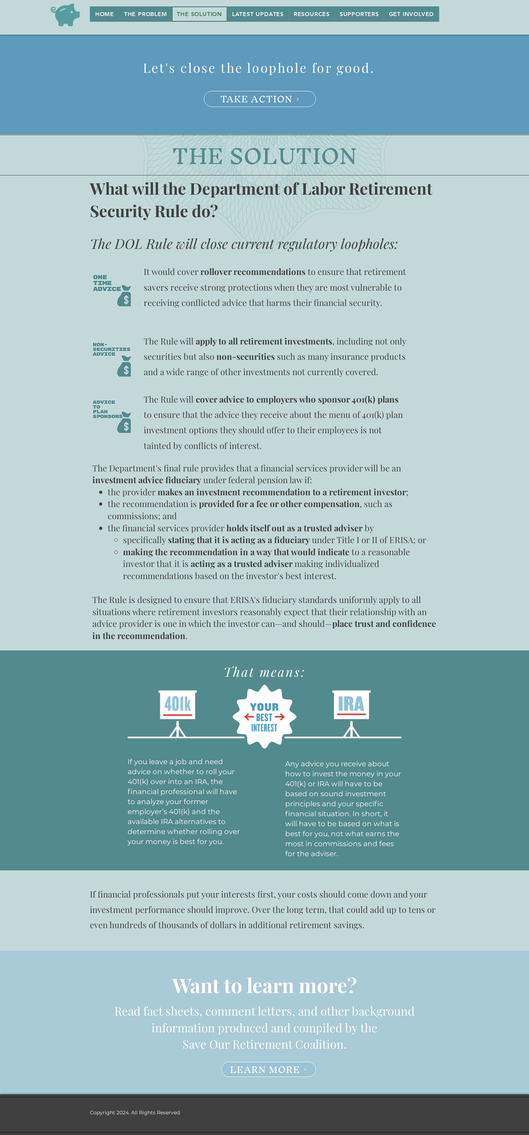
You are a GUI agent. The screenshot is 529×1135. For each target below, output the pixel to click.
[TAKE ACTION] (260, 99)
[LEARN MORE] (268, 1069)
